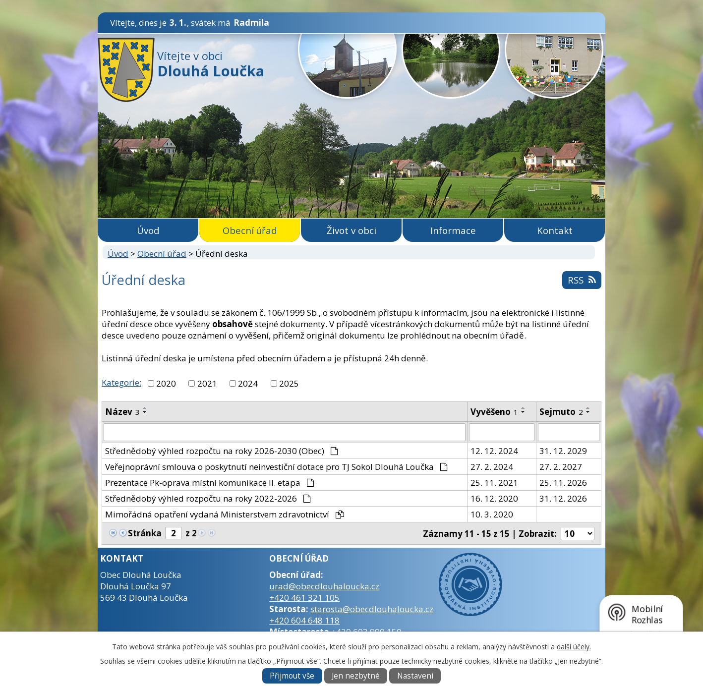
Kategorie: (121, 382)
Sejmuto (561, 411)
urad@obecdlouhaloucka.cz (324, 586)
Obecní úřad (250, 230)
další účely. (574, 646)
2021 (207, 383)
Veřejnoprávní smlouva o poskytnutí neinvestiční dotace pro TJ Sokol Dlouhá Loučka (276, 466)
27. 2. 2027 (560, 466)
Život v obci (351, 230)
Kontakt (555, 230)
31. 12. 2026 (563, 498)
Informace (453, 230)
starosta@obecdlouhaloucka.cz (371, 609)
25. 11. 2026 (563, 482)
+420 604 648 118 (304, 620)
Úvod (148, 230)
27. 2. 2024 (491, 466)
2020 (166, 383)
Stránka (145, 533)
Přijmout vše (292, 676)
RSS (581, 280)
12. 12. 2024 (494, 451)
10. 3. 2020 (491, 514)
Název (122, 411)
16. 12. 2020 (494, 498)
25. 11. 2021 (494, 482)
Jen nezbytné (356, 676)
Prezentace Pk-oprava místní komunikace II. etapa (209, 482)
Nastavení (415, 676)
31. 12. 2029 (563, 451)
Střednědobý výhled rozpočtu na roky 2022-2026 (208, 498)
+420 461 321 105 (304, 597)
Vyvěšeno (494, 411)
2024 (248, 383)
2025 (289, 383)
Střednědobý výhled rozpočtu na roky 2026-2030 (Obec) (221, 451)
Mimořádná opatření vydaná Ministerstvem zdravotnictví (224, 514)
